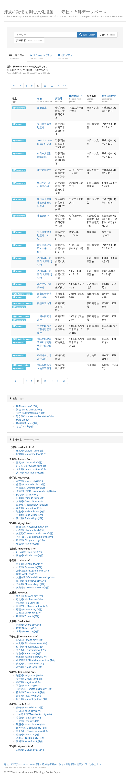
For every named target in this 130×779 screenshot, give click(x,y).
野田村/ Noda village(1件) (29, 515)
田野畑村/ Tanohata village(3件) (32, 504)
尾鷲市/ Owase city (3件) (29, 609)
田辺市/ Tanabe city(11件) (29, 640)
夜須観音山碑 (44, 303)
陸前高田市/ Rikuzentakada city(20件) (36, 491)
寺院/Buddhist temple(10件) (30, 413)
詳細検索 (29, 40)
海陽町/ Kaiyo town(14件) (29, 675)
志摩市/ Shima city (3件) (28, 613)
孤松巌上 (42, 107)
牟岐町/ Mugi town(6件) (28, 682)
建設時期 (74, 95)
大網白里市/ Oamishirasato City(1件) (35, 577)
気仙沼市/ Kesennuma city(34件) (33, 526)
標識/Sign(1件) (23, 419)
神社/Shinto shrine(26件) (29, 409)
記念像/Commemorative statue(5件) (35, 416)
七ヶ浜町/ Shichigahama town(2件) (34, 536)
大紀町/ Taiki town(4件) (28, 602)
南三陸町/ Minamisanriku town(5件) (34, 533)
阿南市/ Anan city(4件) (27, 685)
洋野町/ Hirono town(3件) (29, 508)
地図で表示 (65, 57)
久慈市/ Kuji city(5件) (27, 494)
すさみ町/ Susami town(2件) (31, 650)
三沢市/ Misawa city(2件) (29, 462)
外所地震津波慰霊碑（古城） (44, 235)
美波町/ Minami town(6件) (29, 678)
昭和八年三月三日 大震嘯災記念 (44, 261)
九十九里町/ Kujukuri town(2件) (32, 570)
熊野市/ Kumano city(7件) (29, 596)
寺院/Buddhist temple (22, 294)
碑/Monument (19, 108)
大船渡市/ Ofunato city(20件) (31, 487)
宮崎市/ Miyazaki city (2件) (30, 749)
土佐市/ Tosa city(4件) (27, 721)
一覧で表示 (16, 57)
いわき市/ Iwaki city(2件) (29, 552)
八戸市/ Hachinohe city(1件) (30, 472)
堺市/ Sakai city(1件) (27, 628)
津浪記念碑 (43, 215)
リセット (107, 34)
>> (64, 85)
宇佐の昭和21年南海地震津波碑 (44, 329)
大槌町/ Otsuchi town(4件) (30, 501)
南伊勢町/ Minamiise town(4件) (32, 606)
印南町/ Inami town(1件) (28, 653)
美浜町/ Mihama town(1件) (30, 663)
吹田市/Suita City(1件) (27, 631)
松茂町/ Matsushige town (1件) (32, 699)
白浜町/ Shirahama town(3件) (31, 643)
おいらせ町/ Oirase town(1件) (31, 466)
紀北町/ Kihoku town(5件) (29, 599)
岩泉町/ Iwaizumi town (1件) (30, 511)
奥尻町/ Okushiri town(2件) (30, 450)
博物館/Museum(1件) (27, 423)
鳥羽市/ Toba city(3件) (27, 616)
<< (14, 85)
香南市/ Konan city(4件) (28, 717)
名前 (39, 98)
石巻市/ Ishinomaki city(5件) (30, 530)
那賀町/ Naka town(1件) (28, 695)
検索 (87, 34)
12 (51, 85)
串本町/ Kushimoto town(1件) (31, 656)
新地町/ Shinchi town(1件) (29, 555)
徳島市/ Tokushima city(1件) (30, 692)
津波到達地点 (44, 169)
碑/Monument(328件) (27, 406)
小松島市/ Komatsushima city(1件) (34, 689)
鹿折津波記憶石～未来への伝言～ (44, 248)
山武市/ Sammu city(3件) (29, 567)
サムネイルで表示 (41, 57)
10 (38, 85)
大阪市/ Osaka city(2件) (28, 624)
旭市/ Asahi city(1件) (27, 574)
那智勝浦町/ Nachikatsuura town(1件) (35, 660)
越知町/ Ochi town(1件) (28, 734)
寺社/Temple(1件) (25, 426)
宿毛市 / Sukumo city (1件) (30, 738)
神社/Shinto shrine (21, 316)
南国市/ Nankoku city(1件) (29, 741)
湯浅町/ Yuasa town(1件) (29, 667)
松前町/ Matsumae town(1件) (31, 454)
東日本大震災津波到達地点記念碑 (44, 202)
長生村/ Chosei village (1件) (30, 584)
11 (45, 85)
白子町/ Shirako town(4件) (30, 564)
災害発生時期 (109, 95)
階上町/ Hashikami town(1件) (31, 469)
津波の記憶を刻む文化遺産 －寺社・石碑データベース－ (65, 13)
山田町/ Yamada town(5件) (30, 498)
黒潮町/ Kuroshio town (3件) (31, 724)
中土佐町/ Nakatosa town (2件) (32, 731)
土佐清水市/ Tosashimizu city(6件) (34, 714)
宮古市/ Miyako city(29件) (29, 481)
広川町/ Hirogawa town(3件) (31, 646)
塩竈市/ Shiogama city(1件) (30, 540)
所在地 (58, 98)
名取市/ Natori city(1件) (28, 543)
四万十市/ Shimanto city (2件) (31, 727)
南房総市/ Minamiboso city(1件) (32, 587)
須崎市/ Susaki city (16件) (29, 707)
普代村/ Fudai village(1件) (29, 518)
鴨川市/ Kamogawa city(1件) (31, 580)
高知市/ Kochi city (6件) (28, 711)
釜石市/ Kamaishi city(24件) (30, 484)
